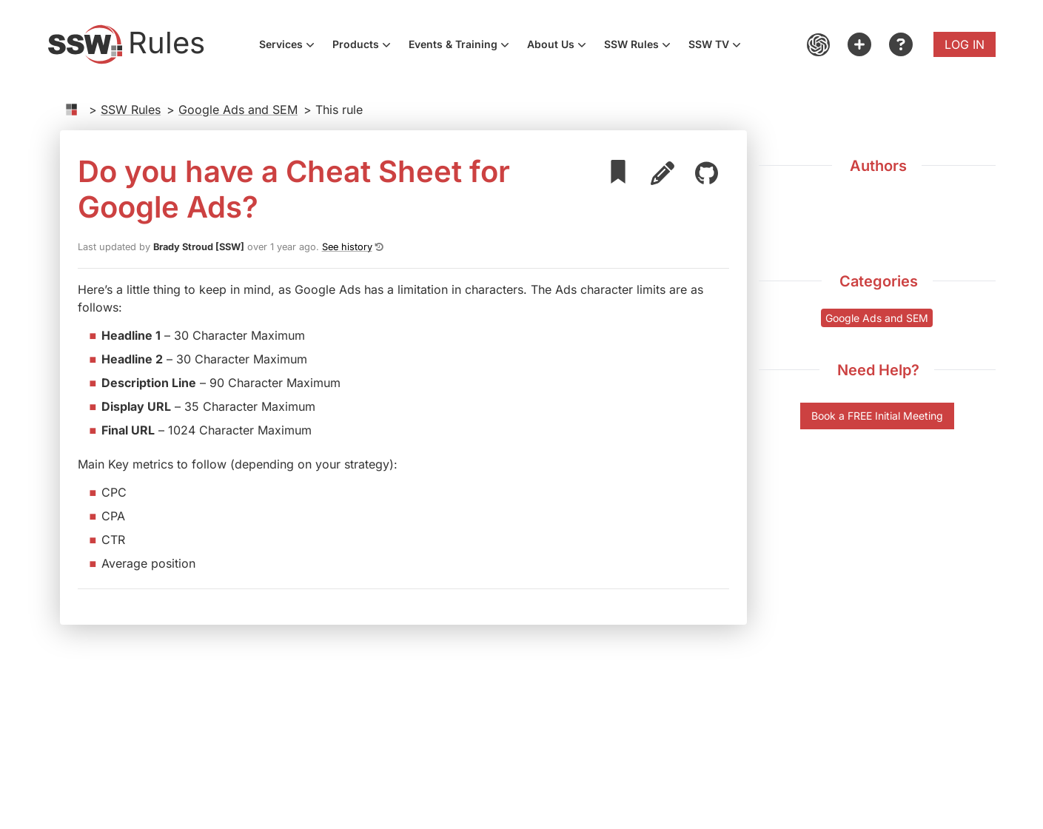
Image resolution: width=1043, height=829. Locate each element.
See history (347, 246)
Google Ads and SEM (238, 109)
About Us (561, 46)
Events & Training (463, 46)
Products (366, 46)
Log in (965, 44)
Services (291, 46)
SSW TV (719, 46)
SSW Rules (642, 46)
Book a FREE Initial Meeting (877, 415)
